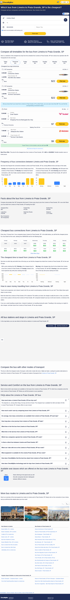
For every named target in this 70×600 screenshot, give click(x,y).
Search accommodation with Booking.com (13, 30)
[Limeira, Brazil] (36, 18)
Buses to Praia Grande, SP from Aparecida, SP (46, 531)
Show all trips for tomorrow (35, 148)
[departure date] (20, 27)
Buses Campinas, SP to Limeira (8, 531)
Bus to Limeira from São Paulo (8, 547)
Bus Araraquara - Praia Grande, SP (43, 534)
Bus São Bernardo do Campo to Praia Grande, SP (46, 560)
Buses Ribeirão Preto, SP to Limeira (9, 542)
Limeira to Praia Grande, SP (49, 373)
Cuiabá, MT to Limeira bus (7, 534)
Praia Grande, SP (62, 325)
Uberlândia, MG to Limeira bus (8, 549)
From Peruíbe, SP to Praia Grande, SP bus (45, 557)
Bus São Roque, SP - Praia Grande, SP (44, 568)
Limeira (50, 325)
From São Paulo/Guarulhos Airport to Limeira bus (12, 581)
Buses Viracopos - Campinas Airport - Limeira (12, 578)
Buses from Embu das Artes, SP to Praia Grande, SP (47, 547)
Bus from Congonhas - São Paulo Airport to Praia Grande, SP (49, 583)
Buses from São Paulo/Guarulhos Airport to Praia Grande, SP (49, 581)
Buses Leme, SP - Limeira (7, 537)
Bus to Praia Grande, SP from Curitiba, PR (45, 544)
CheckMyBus (3, 592)
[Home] (6, 2)
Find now (62, 81)
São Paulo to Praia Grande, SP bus (43, 565)
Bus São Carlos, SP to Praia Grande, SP (44, 563)
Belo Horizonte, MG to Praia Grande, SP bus (45, 539)
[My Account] (57, 2)
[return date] (51, 27)
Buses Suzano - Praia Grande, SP (43, 570)
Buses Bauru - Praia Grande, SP (42, 537)
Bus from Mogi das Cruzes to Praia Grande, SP (46, 552)
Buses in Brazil (10, 592)
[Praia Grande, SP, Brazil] (36, 23)
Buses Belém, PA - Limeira (7, 529)
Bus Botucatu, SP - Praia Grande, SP (43, 542)
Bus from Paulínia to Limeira (8, 539)
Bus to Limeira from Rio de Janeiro (9, 544)
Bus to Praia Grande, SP (28, 592)
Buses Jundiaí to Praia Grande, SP (43, 549)
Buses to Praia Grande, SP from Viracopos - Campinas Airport (49, 578)
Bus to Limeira (18, 592)
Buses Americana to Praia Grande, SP (44, 529)
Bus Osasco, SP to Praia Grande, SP (43, 555)
